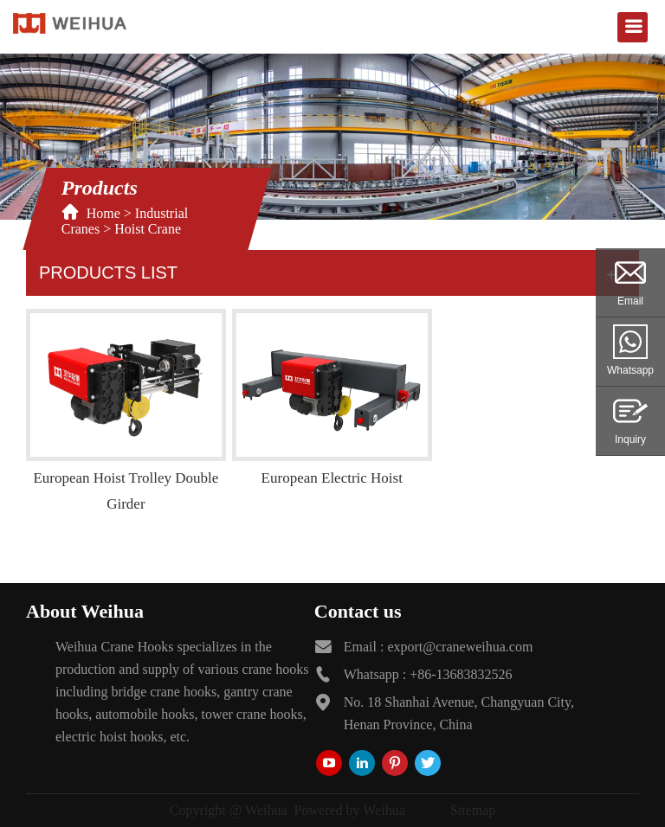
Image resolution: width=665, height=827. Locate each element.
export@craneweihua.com (460, 646)
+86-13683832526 (461, 674)
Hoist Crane (147, 228)
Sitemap (472, 810)
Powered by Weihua (349, 810)
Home (103, 213)
